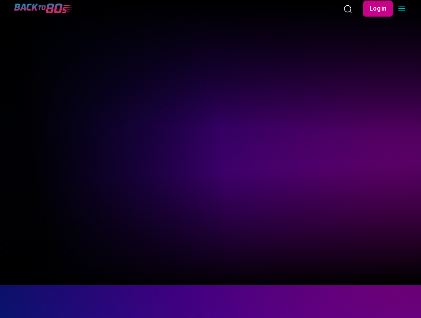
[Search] (347, 8)
